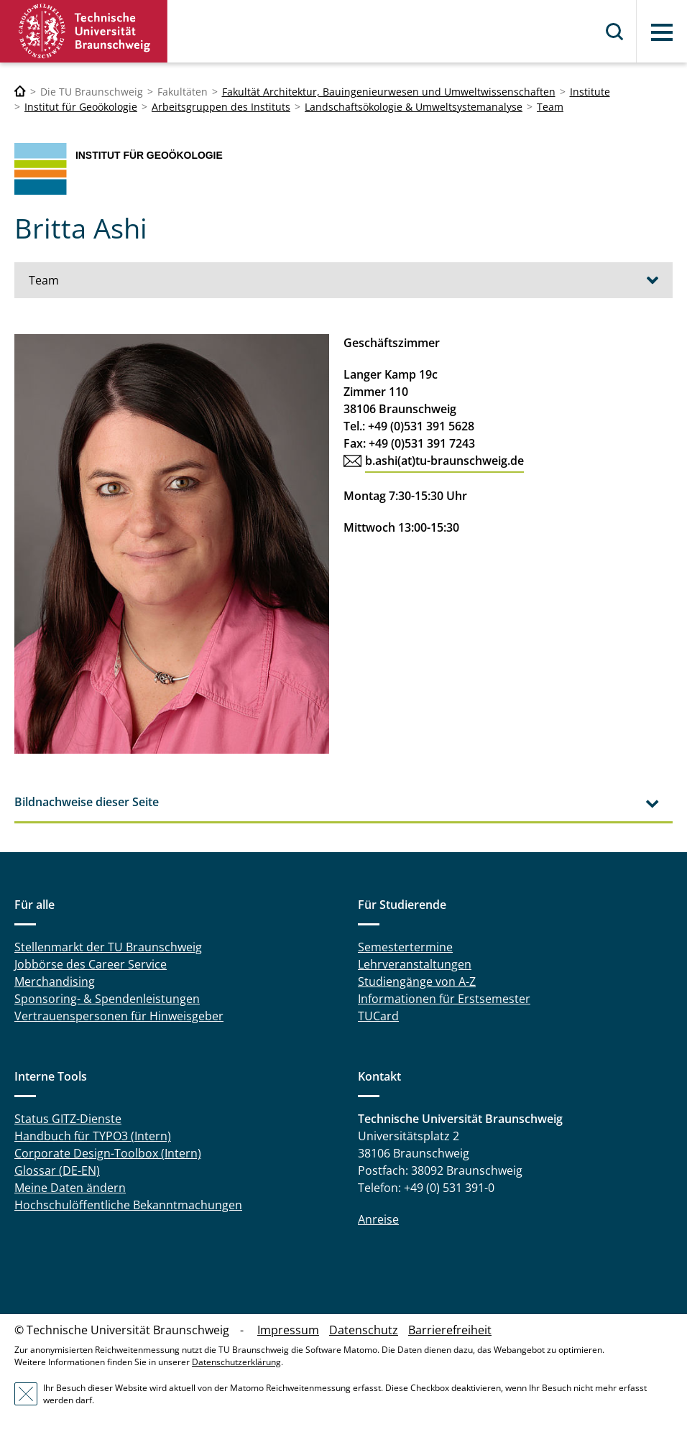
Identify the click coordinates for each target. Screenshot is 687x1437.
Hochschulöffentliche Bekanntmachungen (128, 1205)
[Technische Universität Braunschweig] (20, 91)
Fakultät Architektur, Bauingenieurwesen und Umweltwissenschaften (388, 91)
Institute (590, 91)
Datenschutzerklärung (236, 1362)
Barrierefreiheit (450, 1330)
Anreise (378, 1219)
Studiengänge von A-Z (417, 981)
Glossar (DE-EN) (57, 1170)
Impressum (288, 1330)
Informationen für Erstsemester (444, 999)
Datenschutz (363, 1330)
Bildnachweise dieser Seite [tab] (86, 802)
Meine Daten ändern (70, 1188)
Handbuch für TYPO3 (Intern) (92, 1136)
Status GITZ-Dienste (67, 1119)
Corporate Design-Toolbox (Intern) (107, 1153)
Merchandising (54, 981)
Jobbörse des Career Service (90, 964)
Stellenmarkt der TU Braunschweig (108, 947)
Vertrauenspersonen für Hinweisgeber (118, 1016)
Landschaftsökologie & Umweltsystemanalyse (413, 107)
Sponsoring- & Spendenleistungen (107, 999)
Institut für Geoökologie (80, 107)
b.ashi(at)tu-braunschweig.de (444, 460)
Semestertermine (405, 947)
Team (550, 107)
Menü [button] (662, 32)
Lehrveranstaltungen (414, 964)
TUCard (378, 1016)
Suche (615, 31)
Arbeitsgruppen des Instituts (221, 107)
